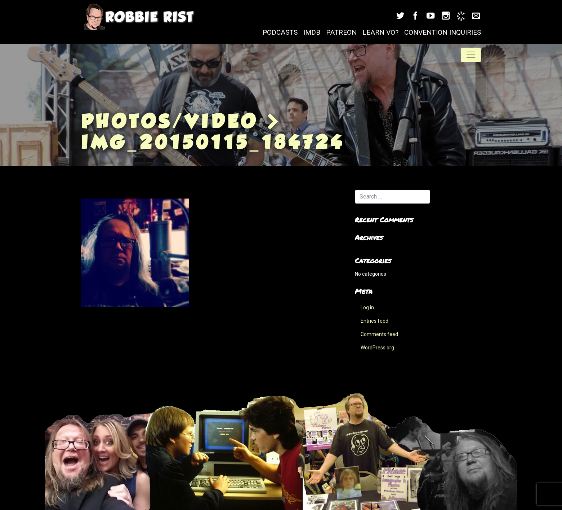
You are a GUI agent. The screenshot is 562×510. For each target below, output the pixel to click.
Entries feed (374, 321)
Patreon (341, 32)
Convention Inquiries (442, 32)
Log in (367, 307)
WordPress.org (377, 347)
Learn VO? (380, 32)
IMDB (311, 32)
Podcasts (280, 32)
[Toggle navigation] (471, 55)
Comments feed (379, 334)
